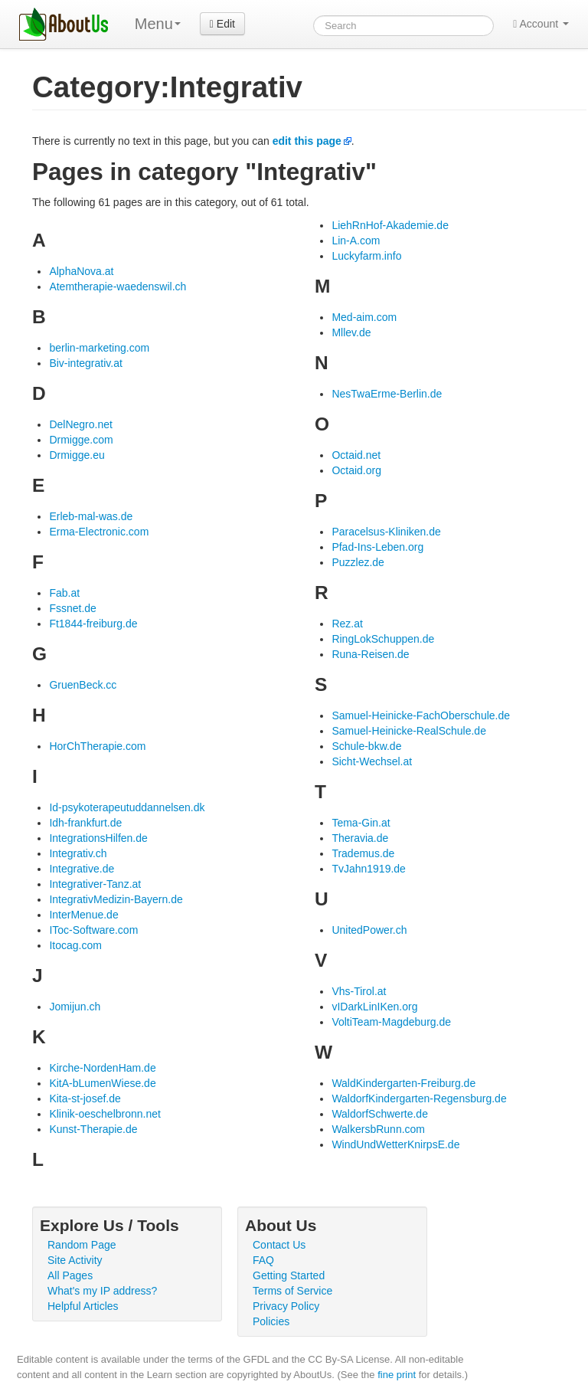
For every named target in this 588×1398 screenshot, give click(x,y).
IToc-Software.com (93, 930)
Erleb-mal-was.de (90, 516)
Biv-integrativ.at (85, 363)
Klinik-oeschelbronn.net (105, 1114)
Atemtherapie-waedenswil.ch (117, 286)
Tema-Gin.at (361, 823)
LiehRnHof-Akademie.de (390, 225)
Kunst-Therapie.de (93, 1129)
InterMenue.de (83, 915)
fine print (396, 1374)
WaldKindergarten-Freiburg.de (403, 1083)
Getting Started (289, 1275)
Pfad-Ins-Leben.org (377, 547)
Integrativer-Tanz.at (95, 884)
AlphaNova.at (81, 271)
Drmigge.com (81, 440)
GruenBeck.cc (82, 685)
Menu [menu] (158, 23)
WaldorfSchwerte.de (380, 1114)
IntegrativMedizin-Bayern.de (115, 899)
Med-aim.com (364, 317)
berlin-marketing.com (99, 348)
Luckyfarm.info (366, 256)
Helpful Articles (83, 1306)
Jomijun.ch (74, 1006)
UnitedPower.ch (369, 930)
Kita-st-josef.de (84, 1098)
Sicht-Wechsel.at (372, 761)
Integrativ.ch (77, 853)
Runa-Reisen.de (370, 654)
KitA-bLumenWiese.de (102, 1083)
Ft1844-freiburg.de (93, 623)
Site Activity (75, 1260)
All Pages (70, 1275)
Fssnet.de (72, 608)
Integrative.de (81, 869)
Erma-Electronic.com (99, 531)
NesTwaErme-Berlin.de (387, 394)
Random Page (81, 1245)
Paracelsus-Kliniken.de (386, 531)
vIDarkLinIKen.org (374, 1006)
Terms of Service (292, 1291)
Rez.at (347, 623)
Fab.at (64, 593)
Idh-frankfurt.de (85, 823)
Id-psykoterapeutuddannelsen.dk (126, 807)
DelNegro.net (81, 424)
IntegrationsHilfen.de (98, 838)
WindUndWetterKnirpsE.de (395, 1144)
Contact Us (279, 1245)
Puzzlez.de (358, 562)
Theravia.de (360, 838)
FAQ (263, 1260)
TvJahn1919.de (369, 869)
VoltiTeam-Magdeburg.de (391, 1022)
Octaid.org (356, 470)
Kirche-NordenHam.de (102, 1068)
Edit (222, 24)
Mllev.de (351, 332)
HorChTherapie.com (97, 746)
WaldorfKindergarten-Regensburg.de (419, 1098)
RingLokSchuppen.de (383, 639)
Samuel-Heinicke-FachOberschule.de (421, 715)
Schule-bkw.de (366, 746)
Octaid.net (356, 455)
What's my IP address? (102, 1291)
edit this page (307, 141)
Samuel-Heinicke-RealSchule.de (409, 731)
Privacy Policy (286, 1306)
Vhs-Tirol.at (359, 991)
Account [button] (541, 24)
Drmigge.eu (76, 455)
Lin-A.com (356, 240)
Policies (271, 1321)
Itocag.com (75, 945)
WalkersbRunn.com (378, 1129)
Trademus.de (363, 853)
